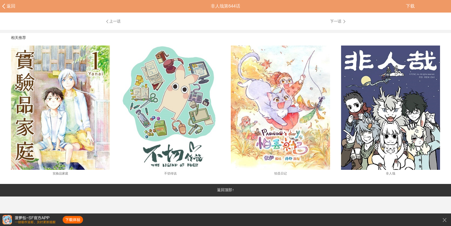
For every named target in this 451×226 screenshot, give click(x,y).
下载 (410, 5)
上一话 (113, 21)
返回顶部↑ (225, 190)
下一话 (338, 21)
